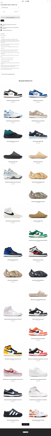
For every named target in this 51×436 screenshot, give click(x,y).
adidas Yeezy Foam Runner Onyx (38, 312)
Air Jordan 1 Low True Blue (38, 132)
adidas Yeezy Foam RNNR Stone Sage (38, 233)
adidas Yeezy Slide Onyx (12, 193)
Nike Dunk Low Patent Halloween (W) (38, 370)
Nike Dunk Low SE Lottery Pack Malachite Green (38, 272)
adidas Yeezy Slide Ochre (38, 253)
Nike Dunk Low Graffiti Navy (38, 173)
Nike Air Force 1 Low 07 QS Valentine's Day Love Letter (13, 411)
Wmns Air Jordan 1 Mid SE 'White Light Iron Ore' (13, 351)
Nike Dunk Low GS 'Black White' (38, 351)
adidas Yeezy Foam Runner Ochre (38, 214)
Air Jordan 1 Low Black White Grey (13, 132)
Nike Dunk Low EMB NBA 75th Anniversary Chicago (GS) (38, 391)
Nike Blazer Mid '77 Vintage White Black (13, 253)
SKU (1, 67)
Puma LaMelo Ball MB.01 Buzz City (13, 173)
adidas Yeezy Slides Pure (38, 193)
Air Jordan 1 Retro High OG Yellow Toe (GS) (13, 391)
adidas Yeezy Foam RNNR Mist (13, 312)
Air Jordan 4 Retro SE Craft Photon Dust (13, 214)
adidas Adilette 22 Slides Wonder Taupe (38, 331)
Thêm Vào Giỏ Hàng (10, 49)
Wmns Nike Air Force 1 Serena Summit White (38, 411)
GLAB (2, 34)
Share (2, 52)
